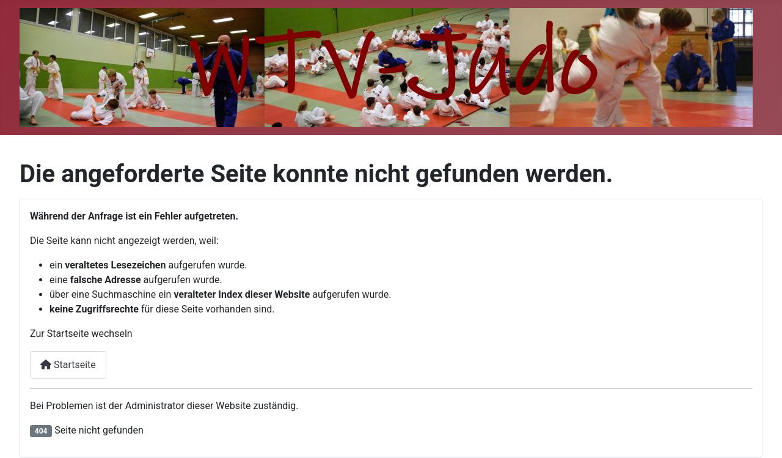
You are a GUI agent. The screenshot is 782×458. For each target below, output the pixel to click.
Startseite (68, 365)
